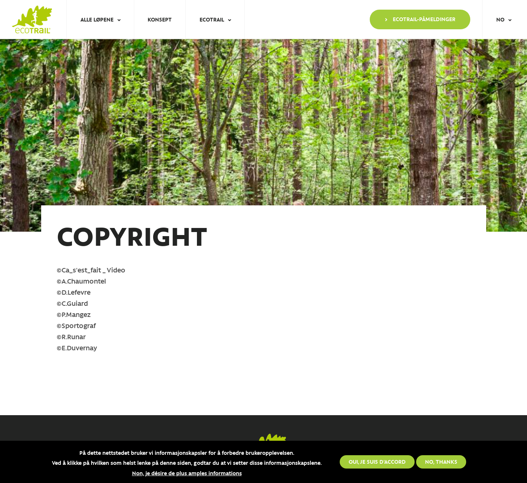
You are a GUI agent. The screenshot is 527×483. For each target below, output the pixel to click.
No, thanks (441, 461)
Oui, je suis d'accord (377, 461)
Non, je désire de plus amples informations (187, 473)
